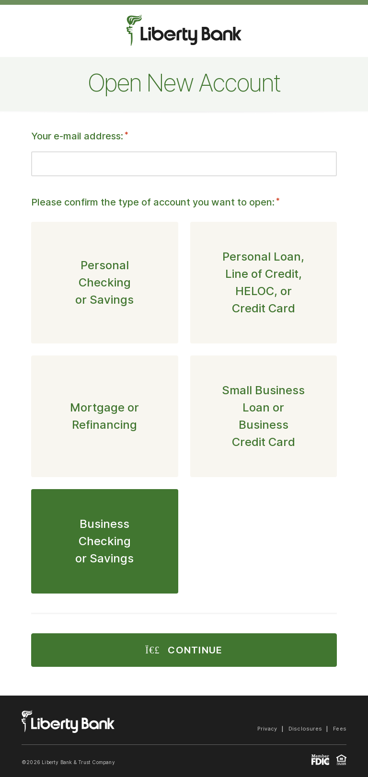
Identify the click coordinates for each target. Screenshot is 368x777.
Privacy (267, 728)
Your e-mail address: (79, 136)
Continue (183, 650)
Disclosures (305, 728)
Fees (339, 728)
